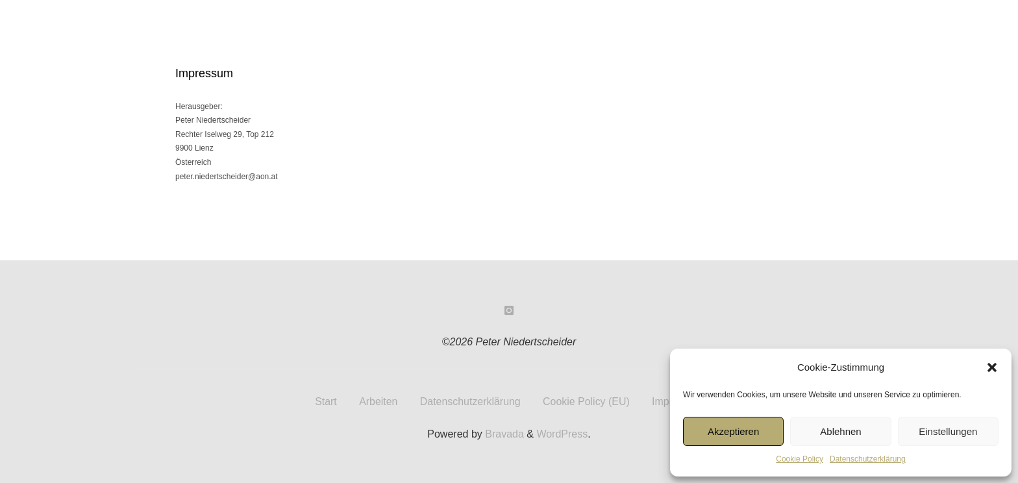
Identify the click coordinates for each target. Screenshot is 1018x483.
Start (325, 400)
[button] (992, 367)
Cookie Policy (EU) (586, 400)
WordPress (562, 434)
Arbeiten (377, 400)
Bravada (503, 434)
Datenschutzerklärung (868, 459)
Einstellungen (948, 431)
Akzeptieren (733, 431)
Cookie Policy (799, 459)
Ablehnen (840, 431)
